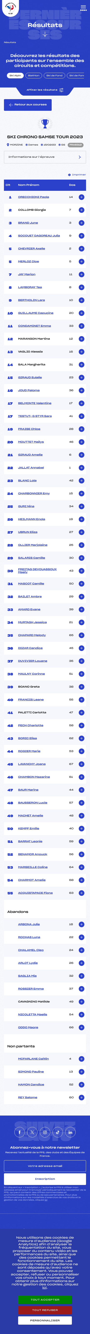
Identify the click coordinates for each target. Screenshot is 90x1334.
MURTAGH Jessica (32, 622)
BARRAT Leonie (30, 841)
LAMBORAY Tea (30, 287)
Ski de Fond (54, 76)
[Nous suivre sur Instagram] (45, 1132)
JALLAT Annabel (31, 468)
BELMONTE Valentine (34, 403)
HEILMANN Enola (31, 519)
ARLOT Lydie (28, 963)
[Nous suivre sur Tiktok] (57, 1132)
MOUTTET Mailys (31, 442)
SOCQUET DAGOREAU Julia (39, 236)
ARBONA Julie (29, 924)
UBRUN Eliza (28, 532)
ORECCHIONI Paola (33, 197)
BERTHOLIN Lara (31, 300)
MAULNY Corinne (31, 674)
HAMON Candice (31, 1085)
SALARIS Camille (31, 558)
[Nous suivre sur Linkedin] (70, 1132)
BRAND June (28, 223)
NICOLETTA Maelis (32, 1014)
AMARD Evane (29, 609)
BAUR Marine (28, 790)
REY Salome (27, 1097)
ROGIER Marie (29, 751)
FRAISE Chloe (29, 429)
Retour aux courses (28, 105)
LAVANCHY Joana (32, 764)
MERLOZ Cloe (28, 261)
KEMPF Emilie (28, 828)
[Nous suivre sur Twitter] (32, 1132)
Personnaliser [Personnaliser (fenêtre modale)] (45, 1320)
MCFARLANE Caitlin (33, 1059)
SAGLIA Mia (27, 976)
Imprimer (77, 175)
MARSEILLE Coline (33, 867)
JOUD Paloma (29, 390)
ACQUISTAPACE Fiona (35, 893)
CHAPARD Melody (32, 635)
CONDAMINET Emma (34, 326)
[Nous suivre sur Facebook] (19, 1132)
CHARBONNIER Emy (34, 493)
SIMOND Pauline (31, 1072)
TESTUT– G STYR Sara (35, 416)
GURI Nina (26, 506)
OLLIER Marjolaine (33, 545)
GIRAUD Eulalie (30, 377)
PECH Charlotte (30, 725)
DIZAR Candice (30, 648)
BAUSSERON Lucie (32, 803)
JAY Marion (26, 274)
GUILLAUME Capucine (36, 313)
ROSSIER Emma (31, 989)
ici (46, 1200)
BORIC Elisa (27, 738)
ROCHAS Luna (29, 937)
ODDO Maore (28, 1027)
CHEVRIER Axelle (31, 249)
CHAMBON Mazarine (34, 777)
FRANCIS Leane (31, 700)
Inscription (45, 1179)
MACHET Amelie (30, 816)
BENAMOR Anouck (32, 854)
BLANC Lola (27, 481)
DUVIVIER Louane (32, 661)
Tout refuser (45, 1310)
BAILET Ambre (30, 596)
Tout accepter (45, 1299)
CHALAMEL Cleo (31, 950)
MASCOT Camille (31, 584)
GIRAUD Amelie (30, 455)
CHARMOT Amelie (32, 880)
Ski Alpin (15, 76)
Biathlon (33, 76)
